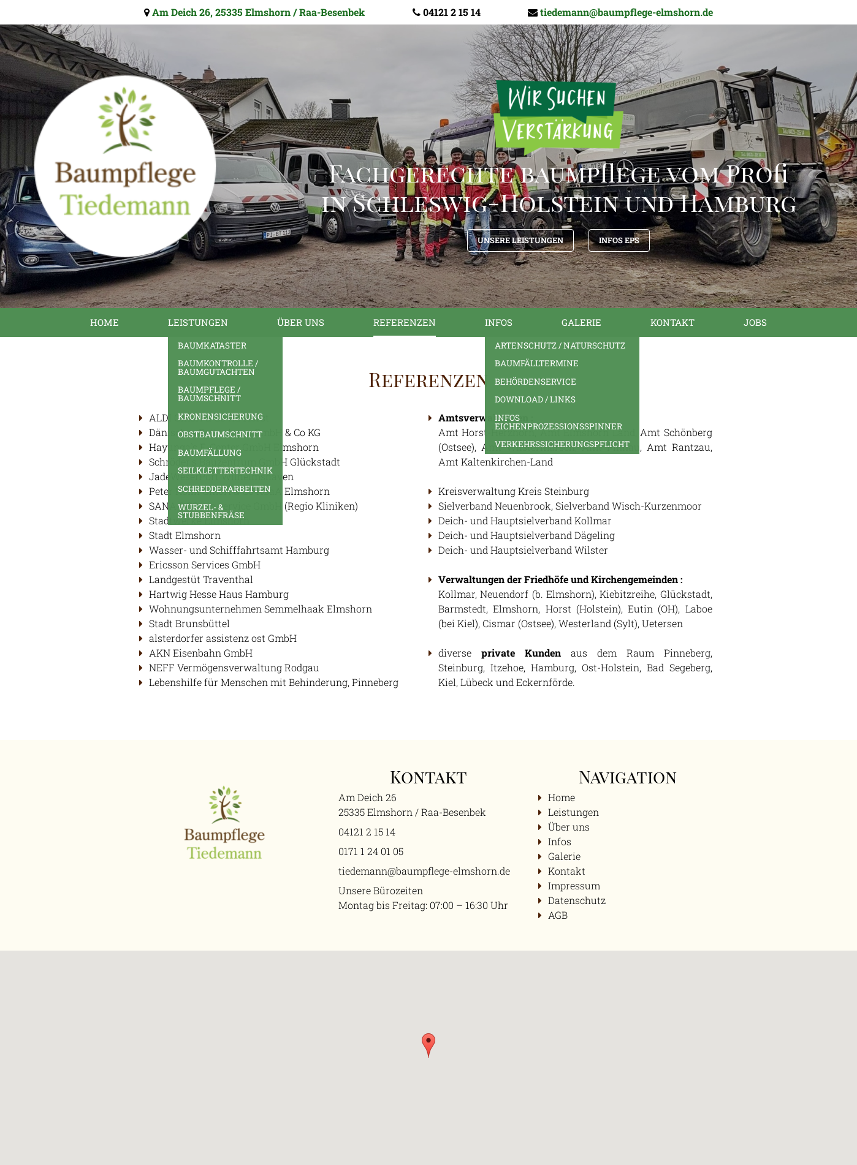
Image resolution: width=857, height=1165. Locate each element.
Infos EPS (619, 240)
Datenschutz (577, 900)
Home (104, 322)
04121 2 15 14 (452, 12)
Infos (498, 322)
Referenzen (404, 322)
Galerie (581, 322)
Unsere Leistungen (520, 240)
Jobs (755, 322)
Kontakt (672, 322)
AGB (558, 914)
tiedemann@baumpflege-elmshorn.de (626, 12)
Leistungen (198, 322)
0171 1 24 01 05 (370, 851)
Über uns (300, 322)
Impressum (574, 885)
